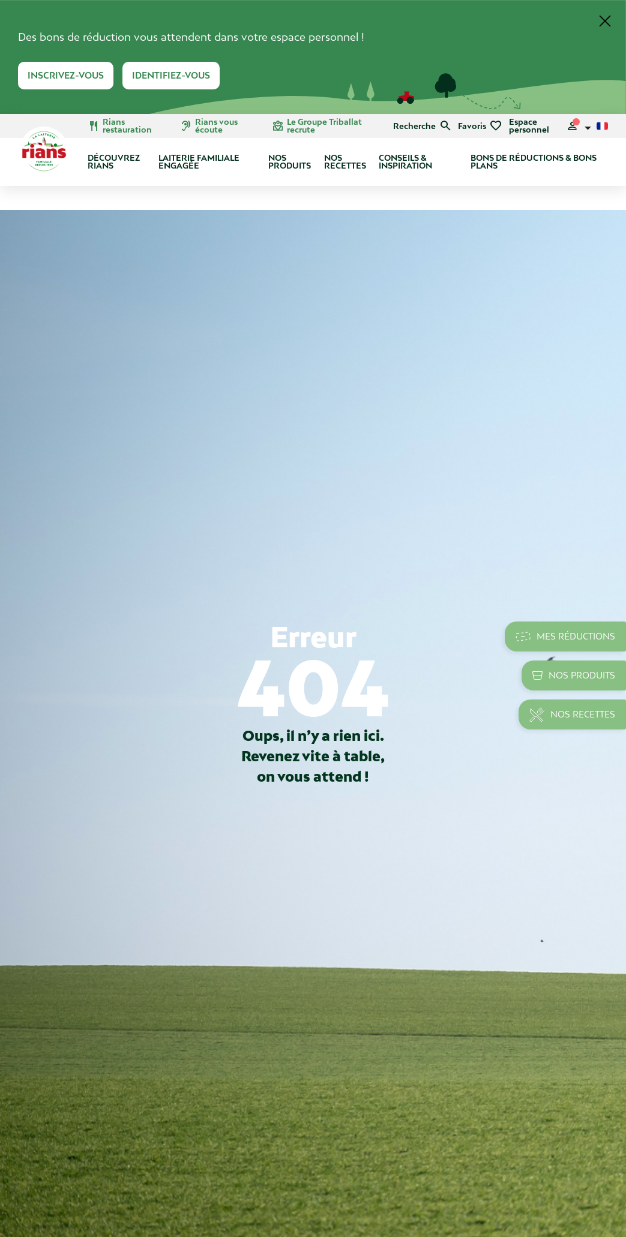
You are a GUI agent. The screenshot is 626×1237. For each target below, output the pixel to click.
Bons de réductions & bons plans (534, 161)
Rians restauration (120, 126)
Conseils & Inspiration (405, 161)
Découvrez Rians (114, 161)
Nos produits (289, 161)
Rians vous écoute (209, 126)
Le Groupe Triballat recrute (317, 126)
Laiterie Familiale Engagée (198, 161)
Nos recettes (345, 161)
